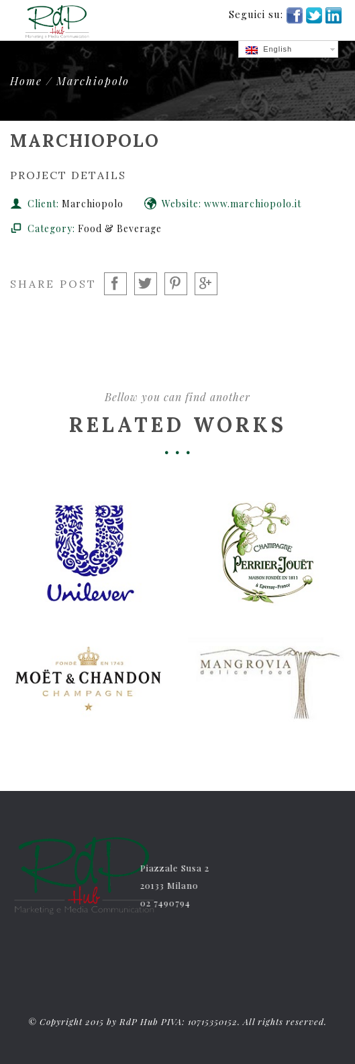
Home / (33, 81)
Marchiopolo (93, 81)
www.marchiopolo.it (252, 203)
